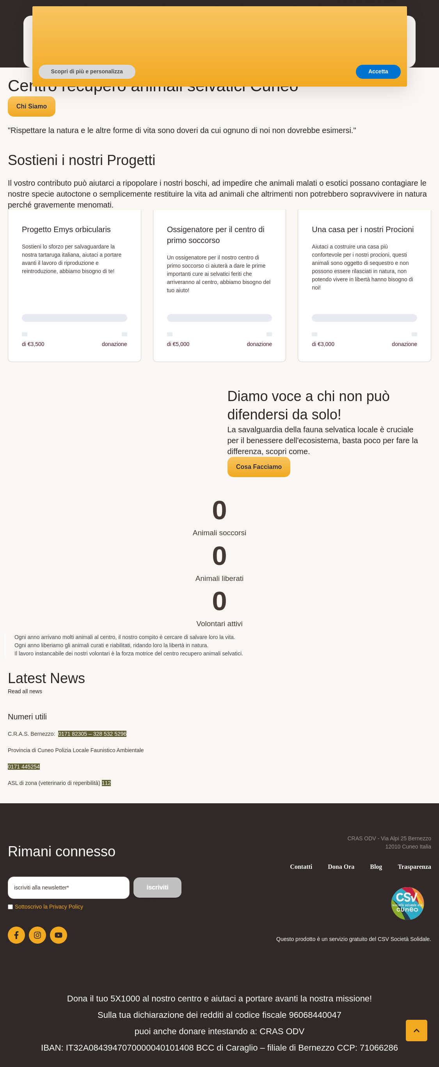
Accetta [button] (378, 1045)
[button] (375, 45)
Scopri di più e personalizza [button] (87, 1045)
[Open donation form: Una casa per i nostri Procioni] (364, 286)
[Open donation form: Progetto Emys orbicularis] (74, 286)
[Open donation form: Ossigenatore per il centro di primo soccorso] (219, 286)
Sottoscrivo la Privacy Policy (49, 907)
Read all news (25, 691)
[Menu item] (88, 32)
